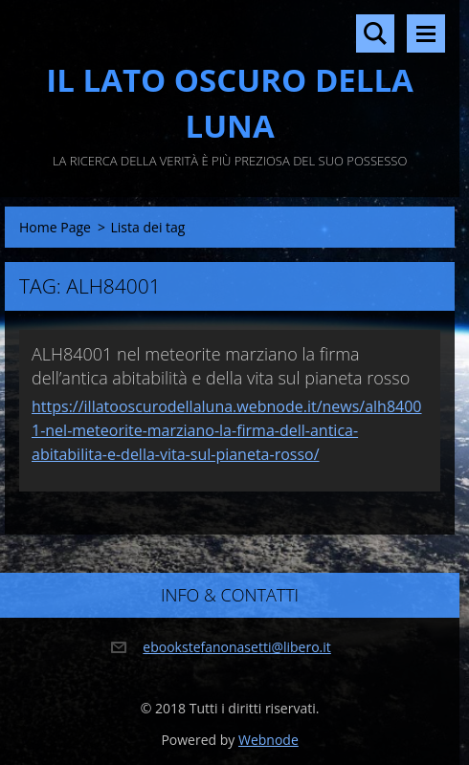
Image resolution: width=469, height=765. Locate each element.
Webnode (268, 740)
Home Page (55, 227)
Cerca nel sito (375, 33)
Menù (426, 33)
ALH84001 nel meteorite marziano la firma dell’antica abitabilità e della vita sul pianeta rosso (221, 365)
